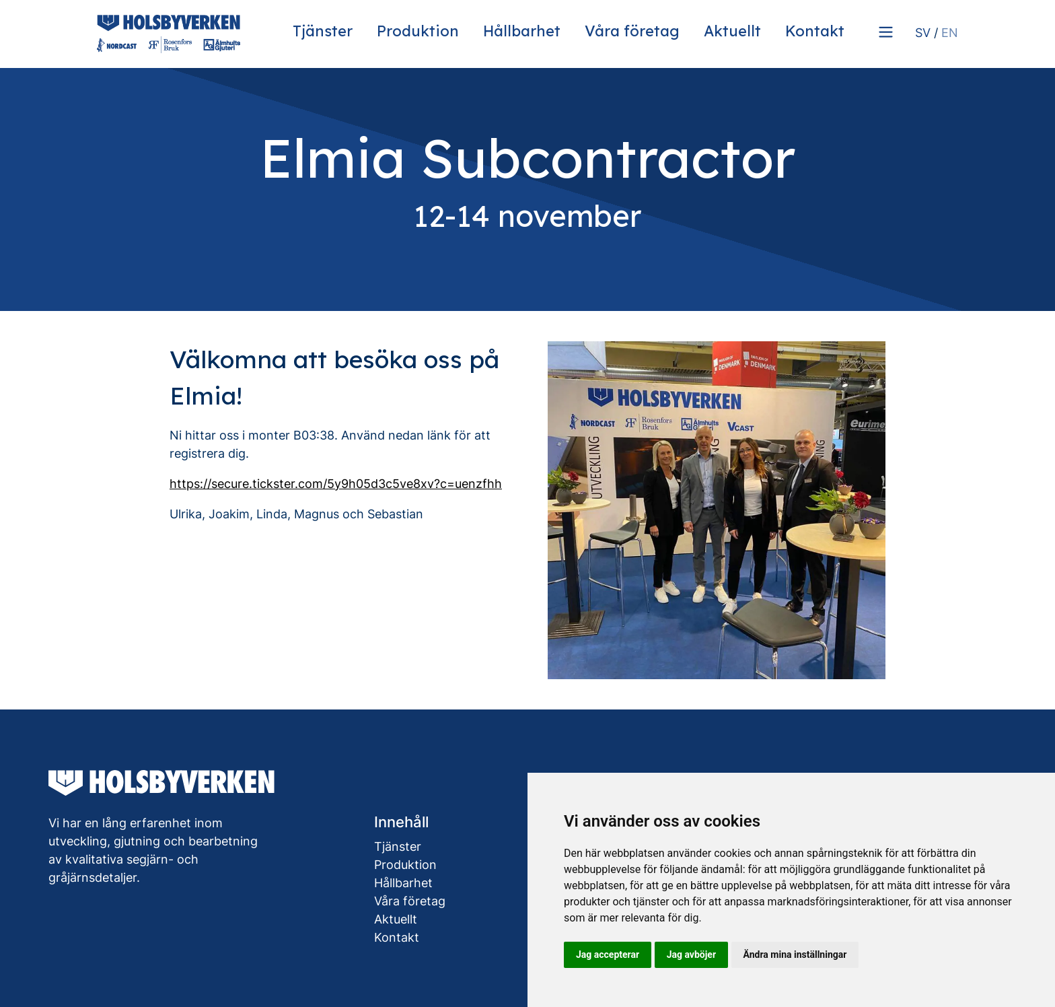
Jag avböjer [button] (691, 954)
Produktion (418, 31)
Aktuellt (732, 31)
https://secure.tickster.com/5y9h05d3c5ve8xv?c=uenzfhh (336, 484)
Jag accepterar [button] (607, 954)
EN (949, 33)
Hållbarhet (521, 31)
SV (923, 33)
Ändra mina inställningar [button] (795, 954)
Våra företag (632, 31)
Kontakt (814, 31)
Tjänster (323, 31)
